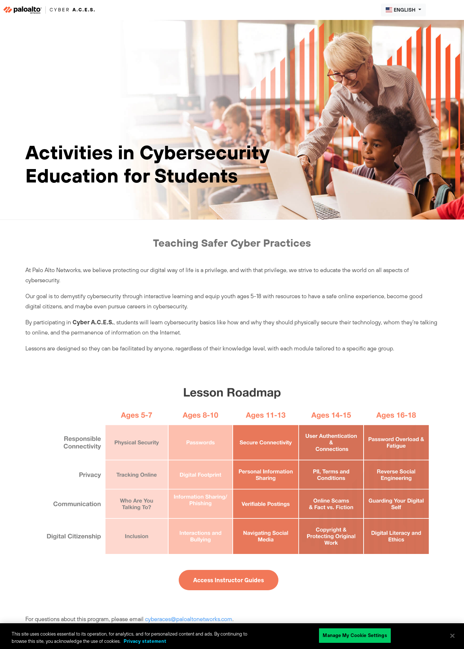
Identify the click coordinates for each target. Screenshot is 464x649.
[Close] (452, 636)
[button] (403, 10)
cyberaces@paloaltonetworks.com (188, 619)
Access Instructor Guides (228, 580)
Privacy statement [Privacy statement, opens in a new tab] (145, 641)
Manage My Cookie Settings (355, 635)
